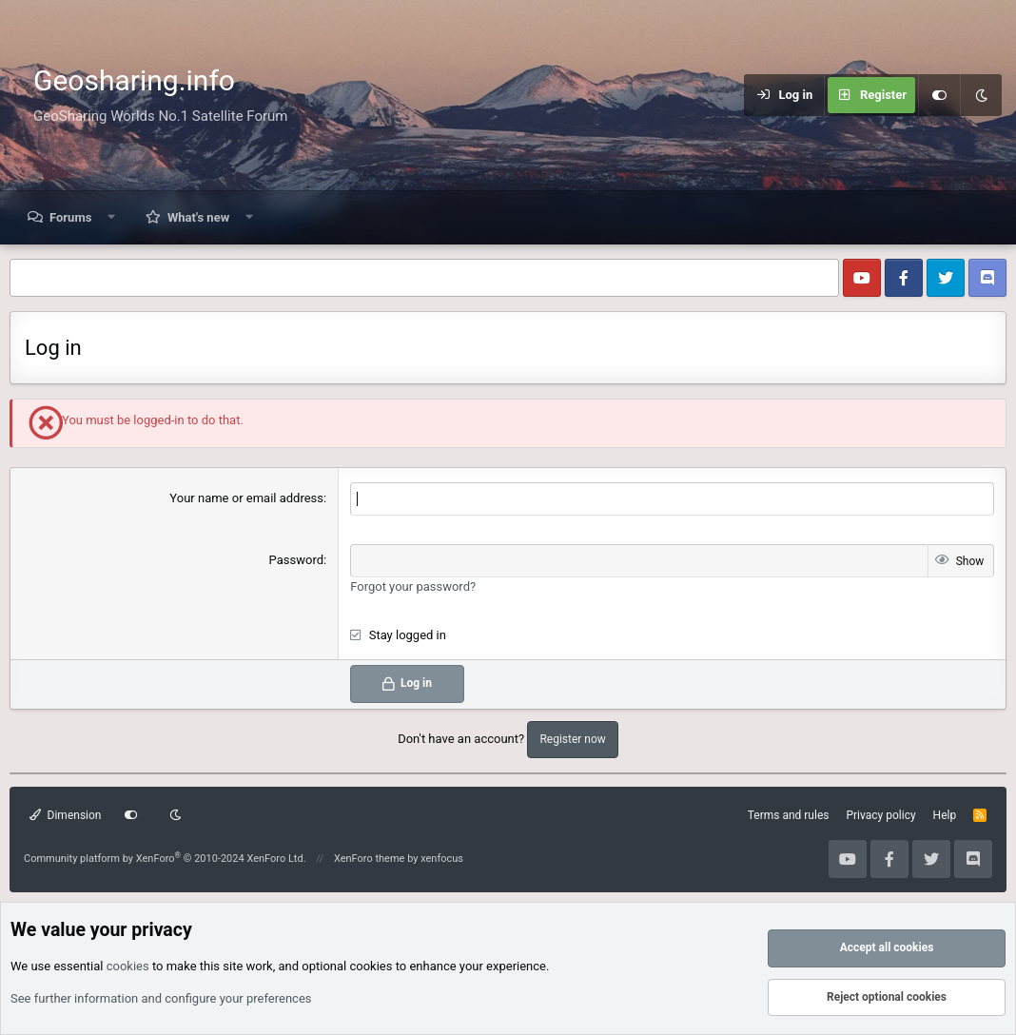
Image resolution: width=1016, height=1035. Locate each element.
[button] (112, 217)
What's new (198, 217)
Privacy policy (880, 815)
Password (296, 560)
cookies (128, 966)
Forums (70, 217)
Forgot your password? (413, 586)
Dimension (65, 815)
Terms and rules (789, 815)
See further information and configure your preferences (161, 998)
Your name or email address (246, 498)
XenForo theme (369, 858)
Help (945, 815)
